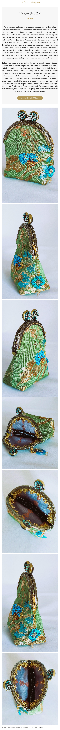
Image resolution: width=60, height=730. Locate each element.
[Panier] (57, 2)
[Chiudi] (2, 2)
